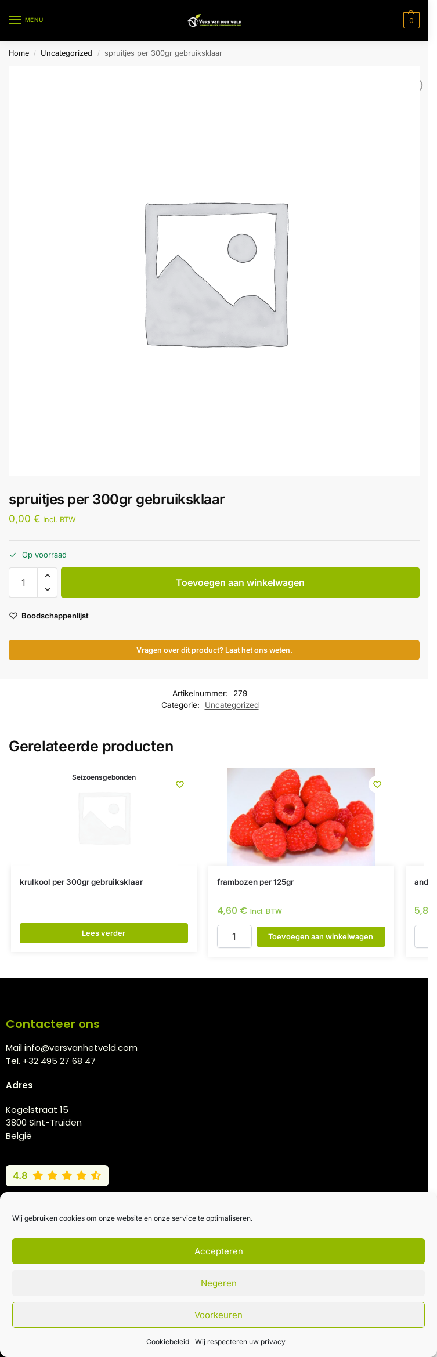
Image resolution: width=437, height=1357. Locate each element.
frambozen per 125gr (255, 881)
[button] (410, 20)
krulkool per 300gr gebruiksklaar (81, 881)
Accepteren (218, 1251)
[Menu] (26, 20)
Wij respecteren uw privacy (240, 1341)
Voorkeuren (218, 1314)
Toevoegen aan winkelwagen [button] (321, 935)
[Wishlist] (179, 785)
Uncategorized (66, 53)
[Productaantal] (23, 582)
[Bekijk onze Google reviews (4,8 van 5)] (57, 1175)
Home (19, 53)
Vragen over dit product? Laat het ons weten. (214, 650)
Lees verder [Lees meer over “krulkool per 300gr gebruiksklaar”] (103, 933)
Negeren (219, 1283)
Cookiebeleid (167, 1341)
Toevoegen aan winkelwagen (240, 582)
